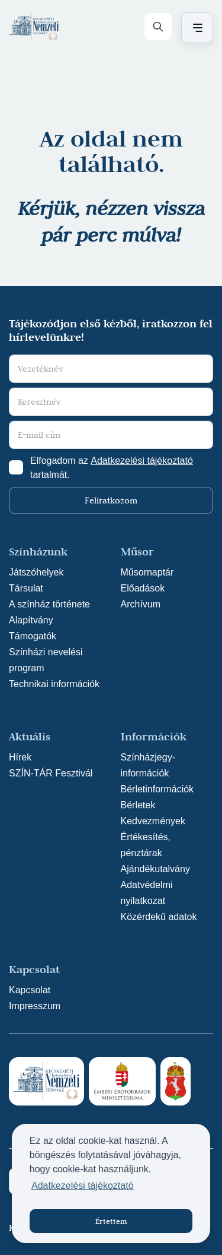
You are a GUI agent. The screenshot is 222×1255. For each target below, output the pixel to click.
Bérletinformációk (157, 789)
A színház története (49, 604)
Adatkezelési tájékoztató (142, 461)
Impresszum (34, 1006)
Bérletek (138, 805)
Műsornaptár (147, 572)
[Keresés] (158, 26)
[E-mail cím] (111, 435)
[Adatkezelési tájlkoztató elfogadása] (16, 467)
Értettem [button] (111, 1220)
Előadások (143, 588)
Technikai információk (54, 684)
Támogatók (32, 636)
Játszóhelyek (36, 572)
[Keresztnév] (111, 402)
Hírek (20, 757)
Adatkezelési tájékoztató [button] (82, 1186)
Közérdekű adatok (159, 917)
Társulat (26, 588)
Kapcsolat (29, 990)
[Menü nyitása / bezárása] (195, 28)
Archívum (141, 604)
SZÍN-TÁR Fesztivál (50, 773)
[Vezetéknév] (111, 369)
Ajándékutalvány (155, 869)
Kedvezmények (153, 821)
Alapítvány (31, 620)
